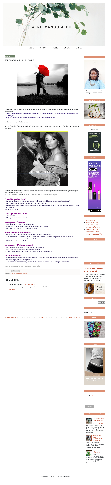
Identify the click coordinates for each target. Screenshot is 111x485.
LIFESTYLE (79, 48)
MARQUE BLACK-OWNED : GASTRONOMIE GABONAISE (98, 438)
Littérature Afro (90, 220)
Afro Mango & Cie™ (47, 476)
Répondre (12, 289)
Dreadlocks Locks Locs (93, 229)
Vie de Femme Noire (92, 225)
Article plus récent (10, 317)
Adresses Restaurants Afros (94, 234)
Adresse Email (89, 396)
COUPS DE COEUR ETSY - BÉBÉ (93, 270)
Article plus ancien (74, 317)
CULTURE (67, 48)
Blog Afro (13, 273)
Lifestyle (25, 273)
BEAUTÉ (55, 48)
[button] (85, 142)
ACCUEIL (31, 48)
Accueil (42, 317)
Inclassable (19, 273)
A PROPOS (43, 48)
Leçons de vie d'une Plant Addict (98, 451)
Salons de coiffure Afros (93, 227)
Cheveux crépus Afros (92, 232)
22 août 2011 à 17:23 (29, 284)
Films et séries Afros (92, 222)
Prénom (87, 401)
